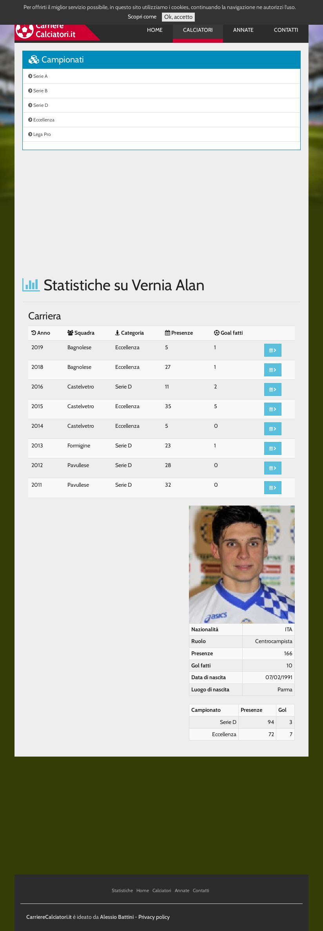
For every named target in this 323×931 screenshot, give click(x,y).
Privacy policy (154, 916)
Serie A (37, 76)
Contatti (286, 29)
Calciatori (198, 29)
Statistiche (122, 890)
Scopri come (142, 16)
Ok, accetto (178, 16)
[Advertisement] (161, 213)
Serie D (38, 105)
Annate (243, 29)
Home (155, 29)
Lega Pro (39, 134)
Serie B (37, 90)
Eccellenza (41, 120)
